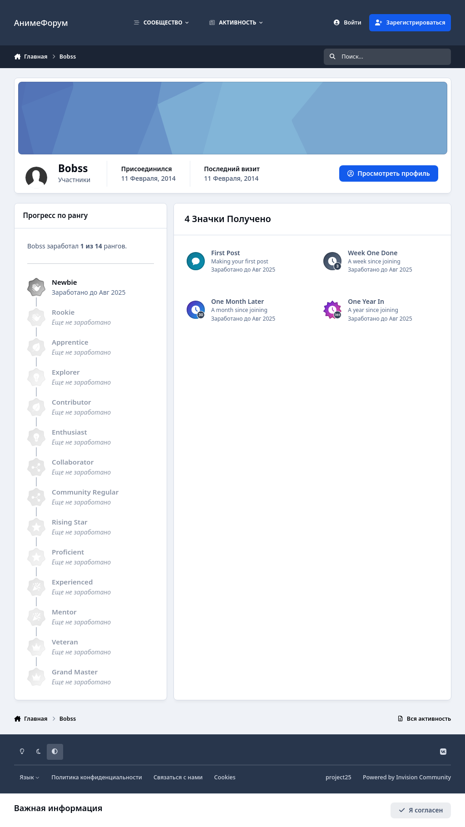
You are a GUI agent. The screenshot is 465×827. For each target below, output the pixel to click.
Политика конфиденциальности (96, 777)
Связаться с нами (178, 777)
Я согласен (421, 810)
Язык (30, 777)
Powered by (407, 777)
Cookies (225, 777)
